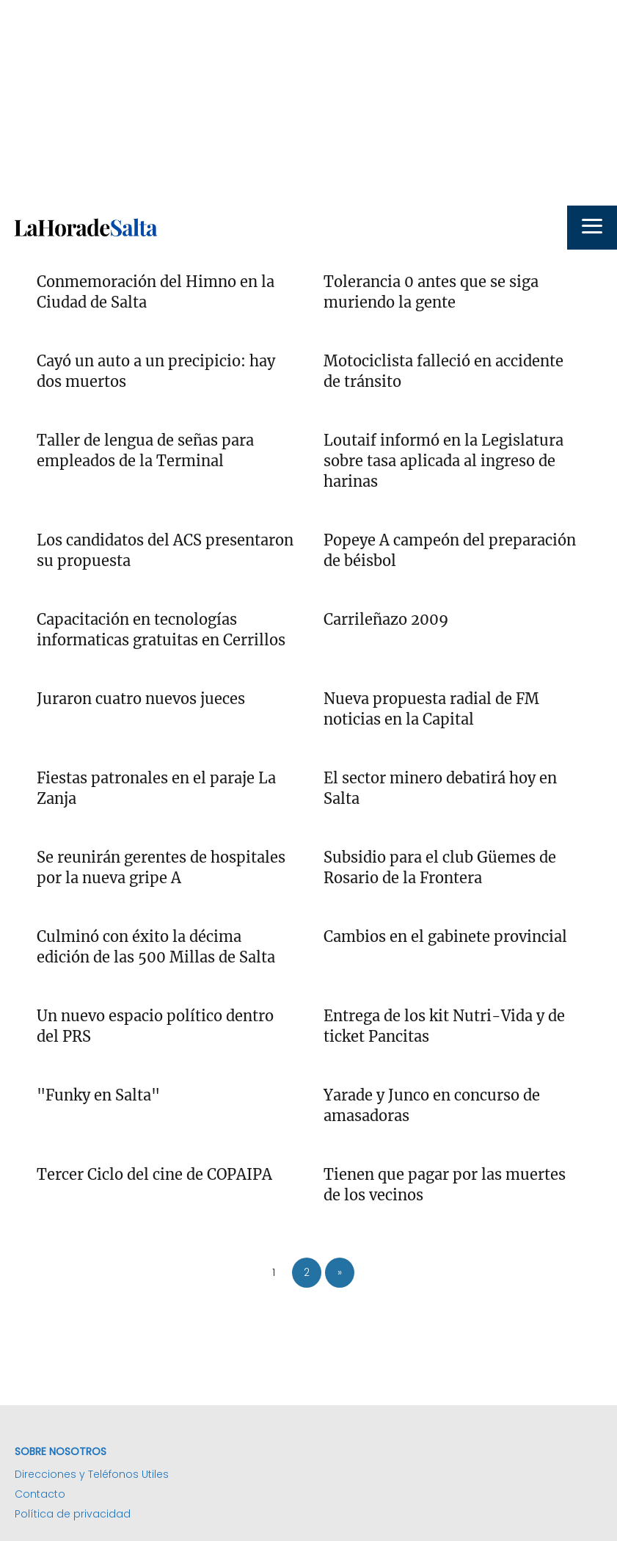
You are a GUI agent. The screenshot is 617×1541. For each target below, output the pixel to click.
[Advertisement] (308, 103)
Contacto (40, 1494)
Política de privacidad (73, 1513)
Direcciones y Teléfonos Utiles (92, 1474)
